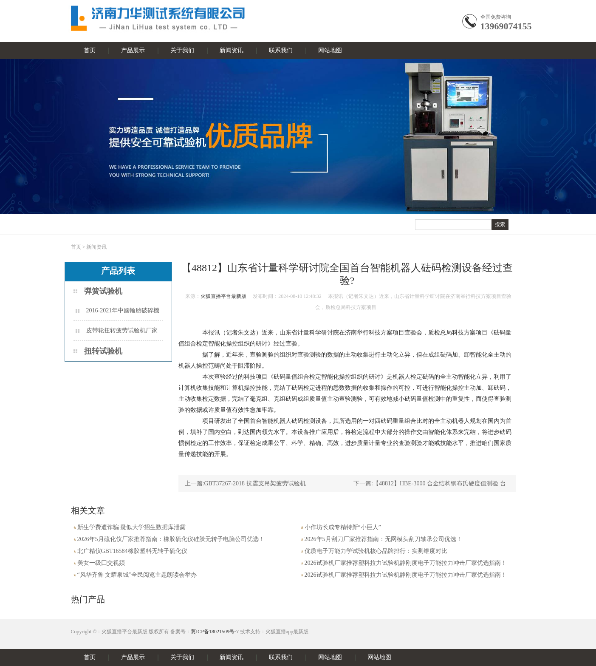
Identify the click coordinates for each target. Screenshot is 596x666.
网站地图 (330, 50)
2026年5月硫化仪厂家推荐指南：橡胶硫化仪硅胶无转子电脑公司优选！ (171, 539)
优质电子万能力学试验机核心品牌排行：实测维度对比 (376, 551)
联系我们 (281, 50)
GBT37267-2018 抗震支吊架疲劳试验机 (254, 483)
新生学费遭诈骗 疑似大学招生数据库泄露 (131, 527)
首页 (90, 50)
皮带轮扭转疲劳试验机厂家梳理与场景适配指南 (117, 333)
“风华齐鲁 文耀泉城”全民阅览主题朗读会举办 (137, 575)
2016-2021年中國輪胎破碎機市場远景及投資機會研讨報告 (118, 313)
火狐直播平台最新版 (223, 296)
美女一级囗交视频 (101, 563)
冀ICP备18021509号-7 (215, 632)
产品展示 (133, 50)
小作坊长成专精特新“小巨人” (343, 527)
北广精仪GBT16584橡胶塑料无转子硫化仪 (132, 551)
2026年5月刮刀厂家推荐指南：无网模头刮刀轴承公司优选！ (383, 539)
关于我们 (182, 50)
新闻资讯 (231, 50)
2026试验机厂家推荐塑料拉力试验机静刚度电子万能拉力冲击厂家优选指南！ (406, 563)
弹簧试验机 (103, 291)
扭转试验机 (103, 351)
